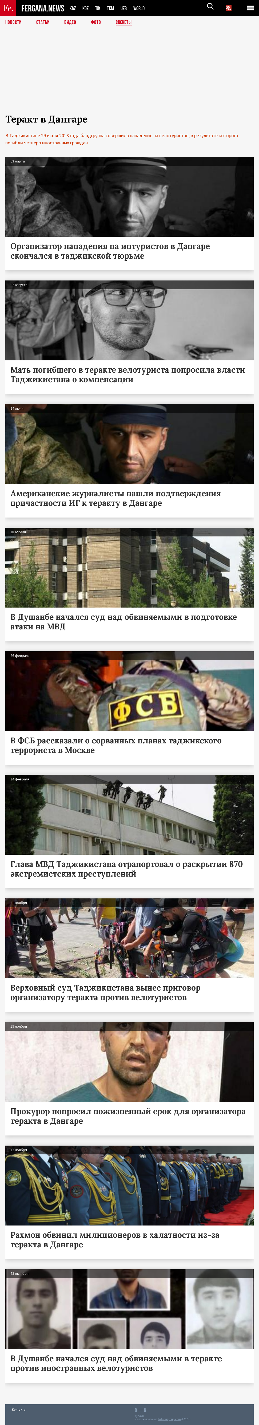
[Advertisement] (129, 76)
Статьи (44, 22)
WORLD (143, 8)
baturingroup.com (169, 1419)
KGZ (86, 8)
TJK (100, 8)
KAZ (73, 8)
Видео (72, 22)
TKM (113, 8)
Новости (13, 22)
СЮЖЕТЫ (126, 22)
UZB (127, 8)
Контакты (19, 1409)
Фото (98, 22)
